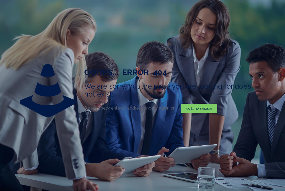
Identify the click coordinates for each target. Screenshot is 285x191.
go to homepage (199, 108)
